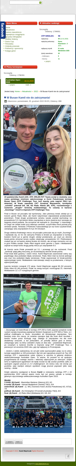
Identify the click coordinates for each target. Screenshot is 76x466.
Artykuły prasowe (12, 46)
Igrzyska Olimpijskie (13, 37)
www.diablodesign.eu (42, 464)
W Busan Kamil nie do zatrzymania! (28, 97)
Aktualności (10, 30)
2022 (36, 91)
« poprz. (47, 61)
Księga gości (10, 51)
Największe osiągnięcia (14, 34)
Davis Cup (9, 41)
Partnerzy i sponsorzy (14, 48)
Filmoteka (9, 44)
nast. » (28, 85)
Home (7, 27)
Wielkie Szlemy (11, 39)
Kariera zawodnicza (13, 32)
